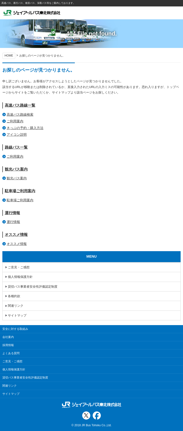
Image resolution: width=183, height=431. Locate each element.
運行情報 (12, 213)
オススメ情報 (16, 235)
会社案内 (8, 337)
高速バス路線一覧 (20, 105)
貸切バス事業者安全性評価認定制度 (32, 286)
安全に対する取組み (15, 329)
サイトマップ (17, 315)
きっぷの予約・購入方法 (25, 128)
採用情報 (8, 345)
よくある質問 (11, 353)
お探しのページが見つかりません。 (42, 55)
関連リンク (15, 305)
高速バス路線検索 (20, 114)
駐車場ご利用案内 (20, 191)
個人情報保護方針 (20, 277)
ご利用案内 (15, 121)
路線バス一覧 (16, 147)
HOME (9, 55)
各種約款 (14, 296)
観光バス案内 (16, 169)
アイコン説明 (17, 134)
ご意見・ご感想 (19, 267)
